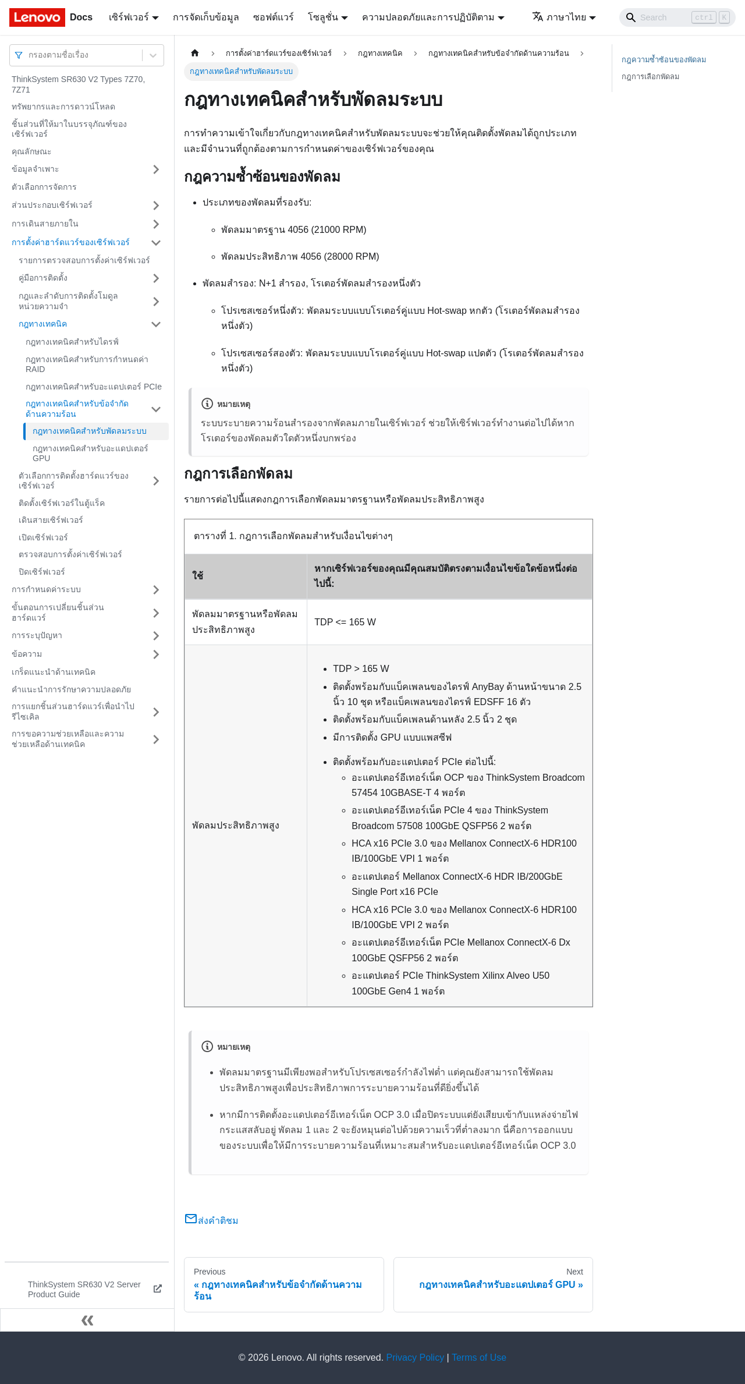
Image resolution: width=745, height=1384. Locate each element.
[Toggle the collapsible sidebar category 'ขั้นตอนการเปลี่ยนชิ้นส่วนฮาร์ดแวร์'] (156, 612)
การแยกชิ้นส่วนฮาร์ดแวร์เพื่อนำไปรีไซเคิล (73, 711)
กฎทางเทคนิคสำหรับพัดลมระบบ (90, 431)
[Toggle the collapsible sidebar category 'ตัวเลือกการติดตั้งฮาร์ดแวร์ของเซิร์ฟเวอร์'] (156, 481)
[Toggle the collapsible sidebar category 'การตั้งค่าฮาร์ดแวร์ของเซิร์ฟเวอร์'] (156, 242)
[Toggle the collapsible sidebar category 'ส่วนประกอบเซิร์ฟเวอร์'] (156, 205)
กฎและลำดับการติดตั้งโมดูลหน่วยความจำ (68, 301)
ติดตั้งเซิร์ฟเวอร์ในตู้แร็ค (62, 503)
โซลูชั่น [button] (323, 17)
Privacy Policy (415, 1357)
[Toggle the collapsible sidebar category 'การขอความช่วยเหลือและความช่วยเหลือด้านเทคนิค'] (156, 739)
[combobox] (30, 55)
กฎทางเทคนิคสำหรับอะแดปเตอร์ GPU (90, 453)
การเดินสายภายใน (45, 223)
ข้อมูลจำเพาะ (35, 169)
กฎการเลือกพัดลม (650, 76)
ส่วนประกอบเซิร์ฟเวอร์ (52, 205)
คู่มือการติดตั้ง (43, 277)
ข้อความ (27, 654)
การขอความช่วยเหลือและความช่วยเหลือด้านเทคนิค (68, 739)
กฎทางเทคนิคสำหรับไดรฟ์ (72, 341)
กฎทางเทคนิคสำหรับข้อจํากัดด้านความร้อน (77, 409)
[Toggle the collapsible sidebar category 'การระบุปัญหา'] (156, 635)
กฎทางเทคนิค (43, 323)
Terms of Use (479, 1357)
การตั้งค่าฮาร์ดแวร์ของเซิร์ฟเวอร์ (71, 242)
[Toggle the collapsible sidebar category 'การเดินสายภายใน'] (156, 224)
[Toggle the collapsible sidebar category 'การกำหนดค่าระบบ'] (156, 589)
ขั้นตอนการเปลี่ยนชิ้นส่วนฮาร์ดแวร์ (58, 612)
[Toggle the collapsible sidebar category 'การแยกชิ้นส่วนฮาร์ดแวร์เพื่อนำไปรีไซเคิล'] (156, 711)
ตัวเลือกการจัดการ (44, 187)
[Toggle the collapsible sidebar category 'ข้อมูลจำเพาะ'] (156, 169)
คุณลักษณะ (32, 151)
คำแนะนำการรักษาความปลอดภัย (71, 689)
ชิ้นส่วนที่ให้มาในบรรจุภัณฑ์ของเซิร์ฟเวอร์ (69, 129)
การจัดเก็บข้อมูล (206, 17)
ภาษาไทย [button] (559, 17)
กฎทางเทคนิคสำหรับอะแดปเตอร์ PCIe (94, 386)
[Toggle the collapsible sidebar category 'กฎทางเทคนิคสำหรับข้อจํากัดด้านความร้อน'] (156, 409)
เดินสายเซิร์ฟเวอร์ (51, 520)
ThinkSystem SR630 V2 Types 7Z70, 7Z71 (78, 84)
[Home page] (195, 53)
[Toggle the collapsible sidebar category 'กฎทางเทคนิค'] (156, 324)
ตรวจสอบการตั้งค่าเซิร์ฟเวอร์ (70, 554)
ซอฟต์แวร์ (273, 17)
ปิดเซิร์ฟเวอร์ (42, 571)
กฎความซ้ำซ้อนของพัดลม (664, 59)
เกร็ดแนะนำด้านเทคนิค (53, 672)
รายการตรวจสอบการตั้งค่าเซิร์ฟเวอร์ (84, 260)
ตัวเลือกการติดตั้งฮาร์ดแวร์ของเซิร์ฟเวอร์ (74, 481)
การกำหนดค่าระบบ (46, 589)
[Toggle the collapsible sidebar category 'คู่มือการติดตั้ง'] (156, 278)
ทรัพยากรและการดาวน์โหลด (63, 106)
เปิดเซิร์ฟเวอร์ (43, 537)
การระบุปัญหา (37, 635)
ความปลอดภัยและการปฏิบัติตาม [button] (428, 17)
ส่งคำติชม (211, 1221)
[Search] (677, 17)
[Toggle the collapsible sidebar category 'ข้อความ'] (156, 654)
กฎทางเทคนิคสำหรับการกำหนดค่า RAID (87, 364)
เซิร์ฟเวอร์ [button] (129, 17)
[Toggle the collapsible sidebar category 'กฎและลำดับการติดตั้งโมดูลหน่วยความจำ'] (156, 301)
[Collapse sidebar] (87, 1320)
